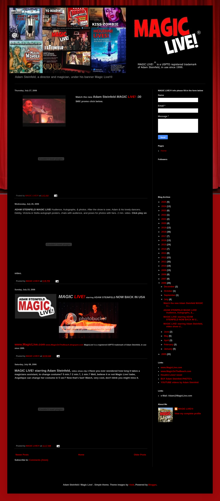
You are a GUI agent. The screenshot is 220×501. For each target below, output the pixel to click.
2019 (164, 227)
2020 (164, 223)
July (166, 299)
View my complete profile (188, 413)
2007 (164, 279)
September (170, 295)
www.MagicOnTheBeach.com (176, 371)
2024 (164, 206)
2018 (164, 232)
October (168, 291)
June (167, 332)
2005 (164, 354)
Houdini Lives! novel (171, 375)
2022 (164, 215)
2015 (164, 244)
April (167, 340)
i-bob (131, 485)
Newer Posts (22, 454)
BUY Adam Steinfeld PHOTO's (176, 379)
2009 (164, 270)
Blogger (152, 485)
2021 (164, 219)
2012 (164, 257)
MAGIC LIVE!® (185, 409)
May (166, 336)
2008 (164, 274)
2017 (164, 236)
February (169, 344)
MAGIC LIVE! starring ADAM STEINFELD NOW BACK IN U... (180, 318)
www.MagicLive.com (171, 367)
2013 (164, 253)
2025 (164, 202)
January (168, 349)
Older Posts (140, 454)
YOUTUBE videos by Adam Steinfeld (180, 382)
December (169, 286)
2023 (164, 210)
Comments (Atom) (38, 460)
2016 (164, 240)
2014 (164, 249)
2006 (164, 283)
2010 (164, 266)
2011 (164, 261)
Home (81, 454)
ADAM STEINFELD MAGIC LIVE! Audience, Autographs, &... (180, 311)
